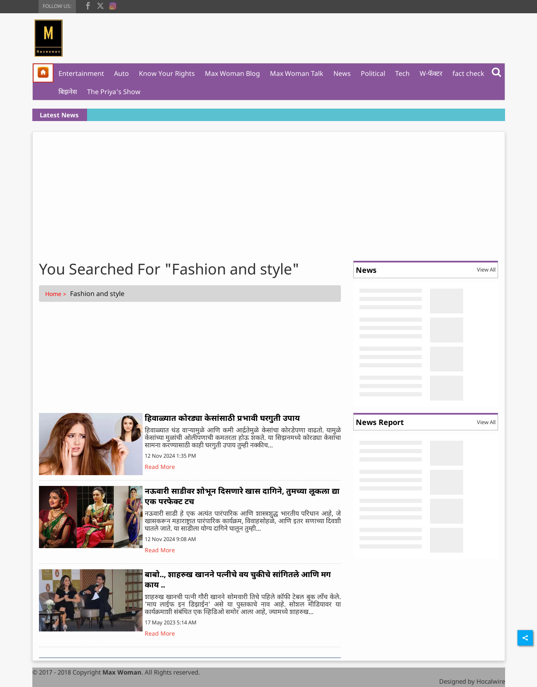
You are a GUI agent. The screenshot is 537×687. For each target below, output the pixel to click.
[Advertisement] (268, 194)
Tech (402, 73)
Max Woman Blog (232, 73)
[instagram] (113, 5)
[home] (43, 73)
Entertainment (81, 73)
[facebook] (88, 5)
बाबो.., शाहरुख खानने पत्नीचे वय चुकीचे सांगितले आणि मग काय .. (238, 579)
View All (486, 269)
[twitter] (100, 5)
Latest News (59, 115)
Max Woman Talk (296, 73)
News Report (380, 422)
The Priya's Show (114, 91)
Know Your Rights (167, 73)
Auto (121, 73)
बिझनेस (67, 91)
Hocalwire (490, 681)
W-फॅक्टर (431, 73)
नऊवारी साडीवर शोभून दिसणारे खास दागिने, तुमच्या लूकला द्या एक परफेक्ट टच (242, 496)
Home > (56, 294)
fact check (468, 73)
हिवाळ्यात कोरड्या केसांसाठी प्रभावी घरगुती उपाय (222, 418)
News (342, 73)
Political (373, 73)
